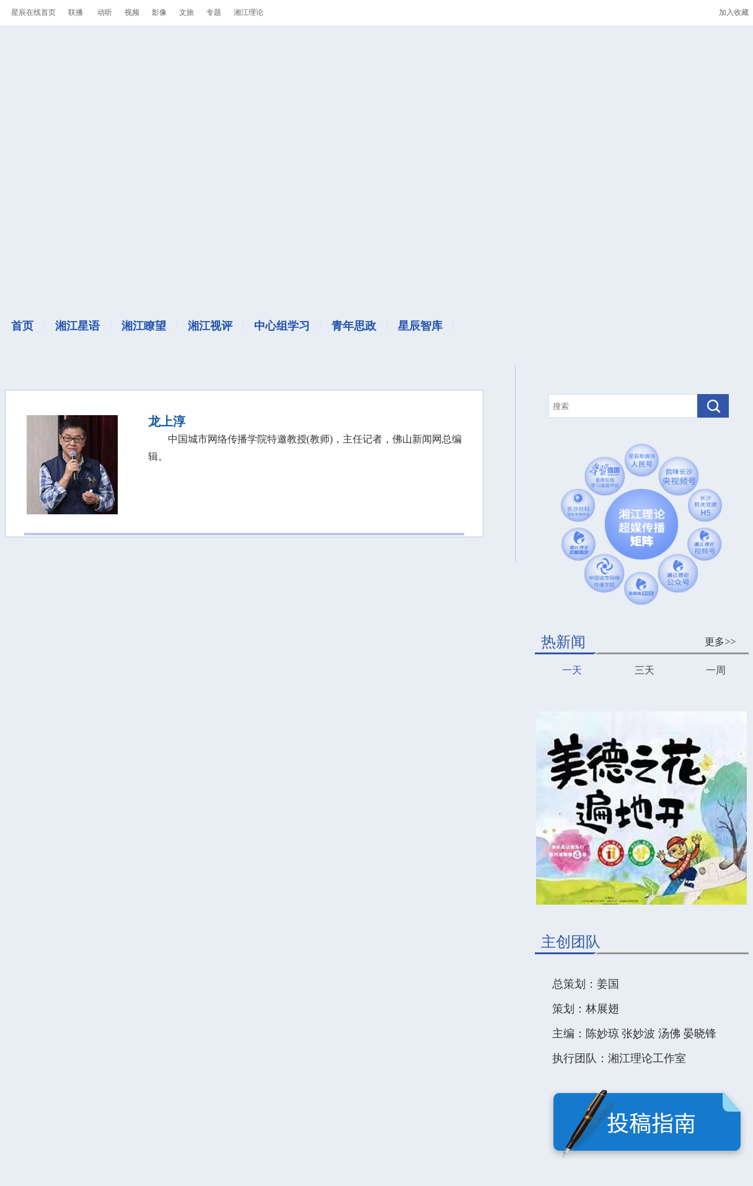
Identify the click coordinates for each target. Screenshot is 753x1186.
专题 (213, 12)
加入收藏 (734, 12)
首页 (22, 326)
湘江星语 (77, 326)
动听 (104, 12)
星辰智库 (420, 326)
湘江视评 (210, 326)
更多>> (720, 641)
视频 (132, 12)
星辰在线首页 (33, 12)
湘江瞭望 (143, 326)
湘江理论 (248, 12)
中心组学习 (282, 326)
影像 (159, 12)
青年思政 (354, 326)
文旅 (186, 12)
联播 (75, 12)
